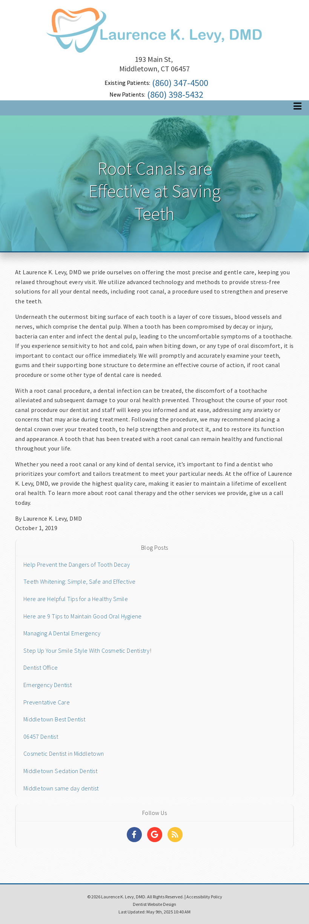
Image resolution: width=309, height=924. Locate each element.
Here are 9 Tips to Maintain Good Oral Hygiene (82, 616)
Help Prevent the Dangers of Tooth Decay (76, 564)
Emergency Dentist (47, 685)
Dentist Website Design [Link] (154, 904)
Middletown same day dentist (60, 788)
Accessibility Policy (204, 896)
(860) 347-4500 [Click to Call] (180, 83)
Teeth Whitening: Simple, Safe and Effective (79, 581)
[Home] (154, 43)
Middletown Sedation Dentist (60, 771)
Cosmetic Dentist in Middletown (63, 753)
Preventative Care (46, 702)
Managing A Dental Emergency (61, 633)
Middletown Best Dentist (54, 719)
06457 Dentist (40, 736)
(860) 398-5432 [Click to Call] (175, 94)
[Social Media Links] (134, 834)
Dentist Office (40, 667)
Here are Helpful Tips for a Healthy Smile (75, 599)
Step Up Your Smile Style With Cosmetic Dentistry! (87, 650)
